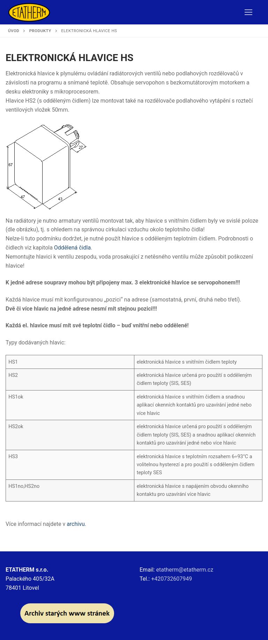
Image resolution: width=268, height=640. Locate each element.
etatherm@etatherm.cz (184, 569)
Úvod (13, 30)
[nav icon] (248, 12)
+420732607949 (171, 578)
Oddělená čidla (72, 247)
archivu (76, 524)
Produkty (40, 30)
